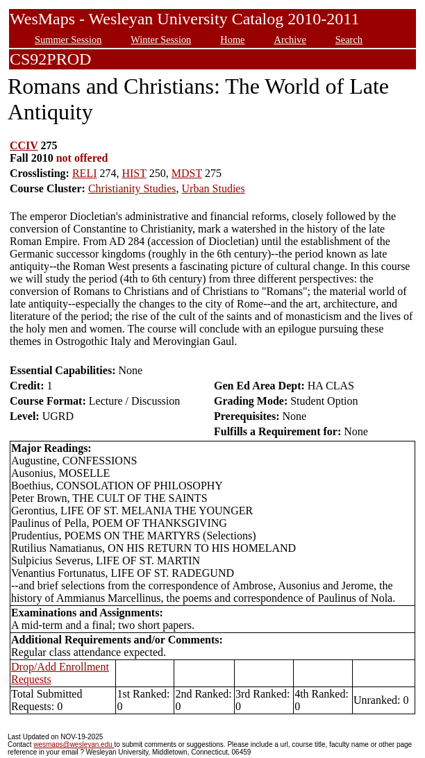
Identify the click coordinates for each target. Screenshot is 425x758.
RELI (84, 173)
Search (348, 39)
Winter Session (161, 39)
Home (232, 39)
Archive (290, 39)
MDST (187, 173)
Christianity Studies (132, 188)
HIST (134, 173)
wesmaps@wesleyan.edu (73, 744)
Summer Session (68, 39)
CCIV (24, 145)
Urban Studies (213, 188)
